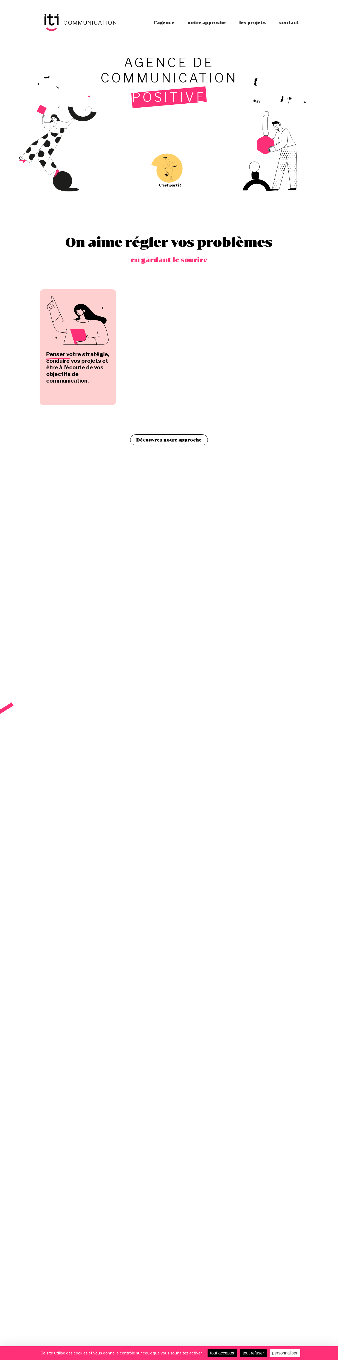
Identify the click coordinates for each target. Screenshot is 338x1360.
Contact (288, 22)
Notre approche (206, 22)
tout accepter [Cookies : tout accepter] (222, 1353)
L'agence (164, 22)
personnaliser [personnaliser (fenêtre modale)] (285, 1353)
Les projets (252, 22)
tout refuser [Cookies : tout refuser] (253, 1353)
